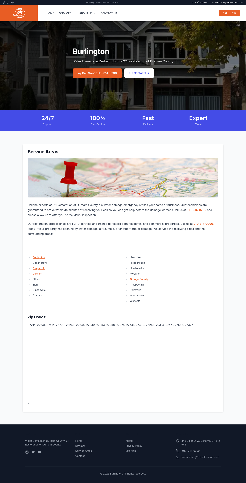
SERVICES (66, 13)
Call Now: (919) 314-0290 (97, 73)
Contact (80, 455)
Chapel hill (39, 268)
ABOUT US (87, 13)
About (129, 440)
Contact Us (139, 73)
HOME (50, 13)
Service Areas (83, 450)
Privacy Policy (134, 445)
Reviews (80, 445)
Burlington (39, 257)
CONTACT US (109, 13)
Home (78, 440)
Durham (37, 273)
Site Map (131, 450)
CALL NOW (229, 13)
